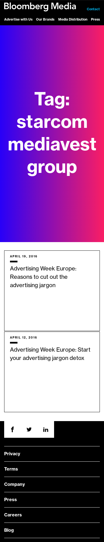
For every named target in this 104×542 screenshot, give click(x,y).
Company (14, 484)
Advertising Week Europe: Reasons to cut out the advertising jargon (43, 277)
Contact (93, 9)
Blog (9, 530)
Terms (11, 469)
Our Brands (45, 19)
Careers (13, 515)
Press (95, 19)
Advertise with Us (18, 19)
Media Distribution (72, 19)
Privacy (12, 454)
